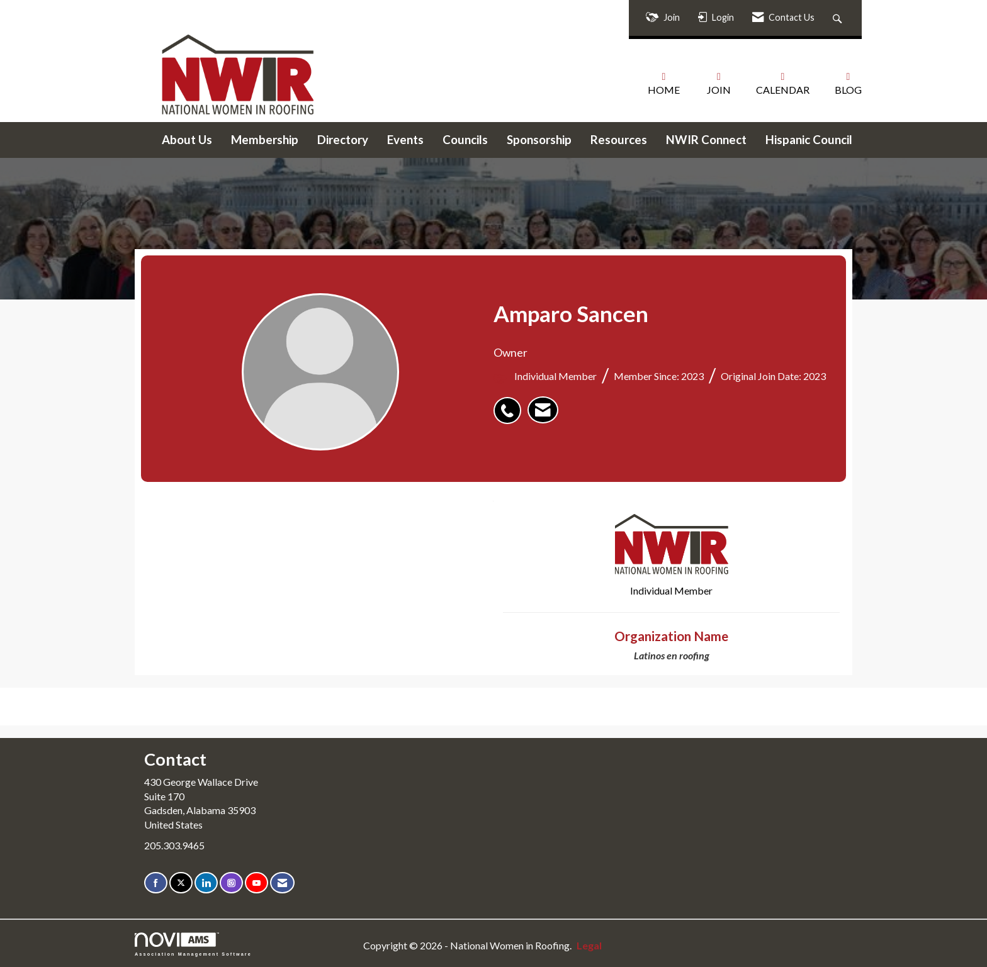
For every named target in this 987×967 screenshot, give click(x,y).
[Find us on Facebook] (155, 883)
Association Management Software (193, 944)
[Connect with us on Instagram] (231, 883)
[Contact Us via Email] (282, 883)
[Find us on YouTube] (256, 883)
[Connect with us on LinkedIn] (206, 883)
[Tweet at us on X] (181, 883)
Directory (342, 140)
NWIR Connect (706, 140)
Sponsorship (539, 140)
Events (405, 140)
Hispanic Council (808, 140)
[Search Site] (838, 17)
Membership (264, 140)
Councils (465, 140)
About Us (187, 140)
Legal (589, 945)
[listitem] (510, 404)
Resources (618, 140)
